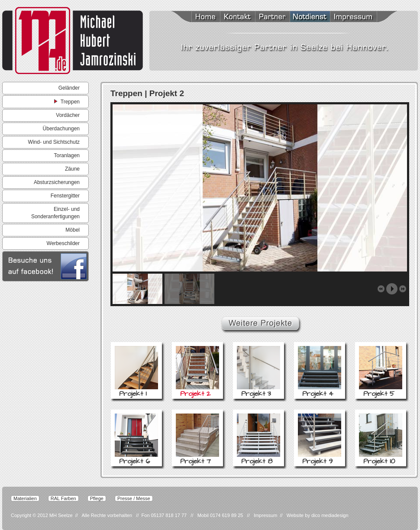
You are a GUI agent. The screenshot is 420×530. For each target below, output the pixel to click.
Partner (272, 17)
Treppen (67, 101)
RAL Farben (63, 498)
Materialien (25, 498)
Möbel (72, 230)
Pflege (96, 498)
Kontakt (237, 17)
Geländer (69, 88)
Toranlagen (67, 155)
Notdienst (310, 17)
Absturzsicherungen (57, 182)
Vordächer (68, 115)
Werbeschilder (63, 243)
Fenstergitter (65, 196)
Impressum (363, 17)
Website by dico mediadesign (318, 515)
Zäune (72, 169)
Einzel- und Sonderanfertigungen (55, 213)
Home (195, 17)
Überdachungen (61, 129)
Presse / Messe (133, 498)
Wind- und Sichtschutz (54, 142)
